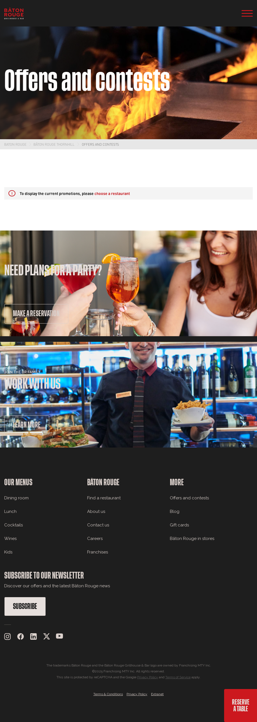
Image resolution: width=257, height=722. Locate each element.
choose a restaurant (112, 193)
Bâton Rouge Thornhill (54, 144)
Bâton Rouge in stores (192, 538)
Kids (8, 552)
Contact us (98, 525)
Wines (10, 538)
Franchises (97, 552)
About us (96, 511)
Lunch (10, 511)
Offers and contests (100, 144)
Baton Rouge (15, 144)
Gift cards (179, 525)
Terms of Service (178, 677)
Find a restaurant (104, 497)
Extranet (157, 694)
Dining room (16, 497)
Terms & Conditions (108, 694)
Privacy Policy (147, 677)
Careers (95, 538)
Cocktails (13, 525)
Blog (174, 511)
